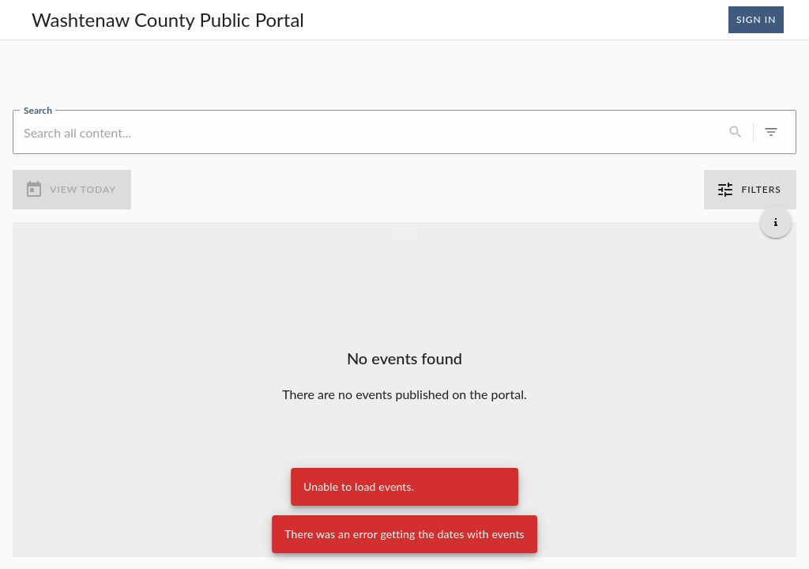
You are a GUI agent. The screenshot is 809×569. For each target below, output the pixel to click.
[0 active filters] (771, 132)
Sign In (756, 19)
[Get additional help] (776, 221)
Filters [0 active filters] (750, 189)
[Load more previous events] (404, 234)
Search (38, 109)
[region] (404, 75)
